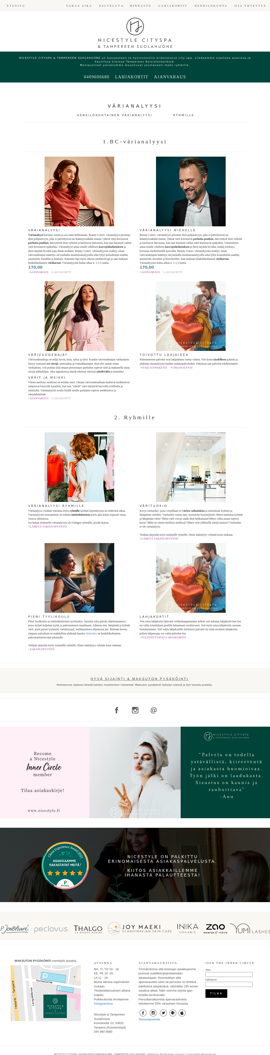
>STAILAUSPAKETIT (153, 367)
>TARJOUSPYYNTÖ (41, 649)
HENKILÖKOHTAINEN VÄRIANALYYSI (115, 115)
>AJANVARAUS (38, 272)
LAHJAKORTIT (173, 5)
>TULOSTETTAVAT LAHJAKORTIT (163, 637)
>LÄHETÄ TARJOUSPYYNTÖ (47, 526)
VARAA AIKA (79, 5)
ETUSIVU (16, 5)
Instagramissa (103, 1003)
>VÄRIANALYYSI (180, 367)
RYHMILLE (183, 115)
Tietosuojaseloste (149, 1019)
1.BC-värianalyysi (135, 141)
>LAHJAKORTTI (61, 272)
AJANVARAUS (170, 77)
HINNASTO (141, 5)
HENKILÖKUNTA (211, 5)
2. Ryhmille (135, 417)
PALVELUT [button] (111, 5)
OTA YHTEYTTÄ (250, 5)
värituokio (91, 633)
